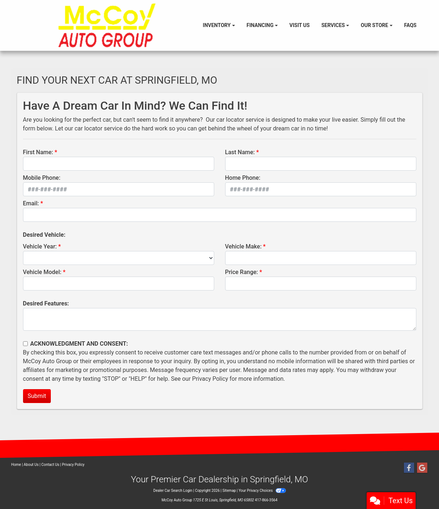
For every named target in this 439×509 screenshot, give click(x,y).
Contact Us (50, 465)
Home (16, 465)
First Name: (38, 152)
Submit (37, 395)
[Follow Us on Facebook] (409, 468)
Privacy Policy (210, 378)
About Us (31, 465)
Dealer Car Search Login (172, 491)
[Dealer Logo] (107, 25)
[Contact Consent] (25, 343)
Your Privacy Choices (262, 491)
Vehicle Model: (42, 272)
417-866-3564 (266, 500)
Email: (31, 203)
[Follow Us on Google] (422, 468)
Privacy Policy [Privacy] (73, 465)
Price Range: (241, 272)
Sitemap (229, 491)
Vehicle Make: (243, 246)
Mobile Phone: (42, 177)
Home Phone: (243, 177)
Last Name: (240, 152)
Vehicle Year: (40, 246)
